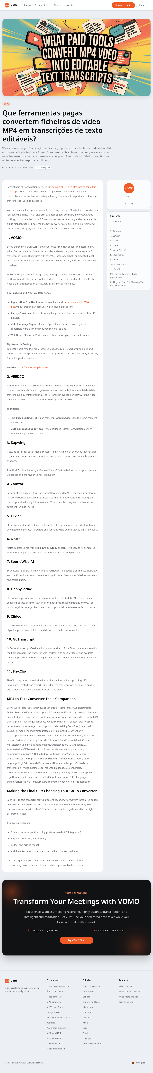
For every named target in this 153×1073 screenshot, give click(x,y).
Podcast (86, 1017)
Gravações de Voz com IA (58, 1017)
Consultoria (88, 991)
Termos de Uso (126, 1002)
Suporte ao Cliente (92, 1002)
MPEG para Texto (55, 1007)
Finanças (87, 1038)
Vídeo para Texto (55, 996)
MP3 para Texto (54, 1002)
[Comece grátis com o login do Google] (123, 5)
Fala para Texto (54, 1012)
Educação (87, 1012)
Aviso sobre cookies (128, 996)
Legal (85, 1028)
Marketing (88, 1007)
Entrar (142, 5)
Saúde (86, 1033)
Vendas (86, 996)
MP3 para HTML (54, 1038)
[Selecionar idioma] (139, 1063)
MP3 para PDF (53, 1043)
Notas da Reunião (91, 986)
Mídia (85, 1022)
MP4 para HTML (54, 1033)
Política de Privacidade (129, 991)
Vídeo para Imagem (56, 1048)
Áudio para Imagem (56, 1028)
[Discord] (132, 203)
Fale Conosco (125, 986)
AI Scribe (51, 1022)
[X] (125, 203)
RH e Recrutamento (92, 1043)
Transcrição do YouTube (58, 986)
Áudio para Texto (55, 991)
